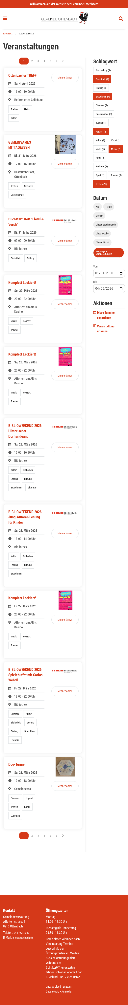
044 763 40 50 (22, 933)
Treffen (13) (101, 185)
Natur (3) (100, 159)
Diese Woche (102, 235)
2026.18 (70, 987)
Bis (95, 283)
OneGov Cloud (54, 987)
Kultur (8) (100, 141)
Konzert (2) (101, 133)
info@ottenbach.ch (24, 938)
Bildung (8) (101, 89)
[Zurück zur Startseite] (64, 19)
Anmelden (70, 991)
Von (95, 268)
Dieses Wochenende (106, 226)
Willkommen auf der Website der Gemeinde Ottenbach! (64, 4)
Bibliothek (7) (102, 80)
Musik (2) (115, 150)
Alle (97, 208)
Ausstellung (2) (103, 72)
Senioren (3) (102, 168)
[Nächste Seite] (63, 62)
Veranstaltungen (27, 35)
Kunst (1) (115, 141)
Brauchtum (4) (103, 98)
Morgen (99, 217)
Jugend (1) (101, 124)
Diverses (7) (102, 107)
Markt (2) (100, 150)
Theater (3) (116, 176)
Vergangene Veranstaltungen (104, 254)
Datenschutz (53, 991)
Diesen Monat (102, 244)
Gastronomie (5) (104, 115)
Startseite (8, 35)
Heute (109, 208)
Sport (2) (100, 176)
